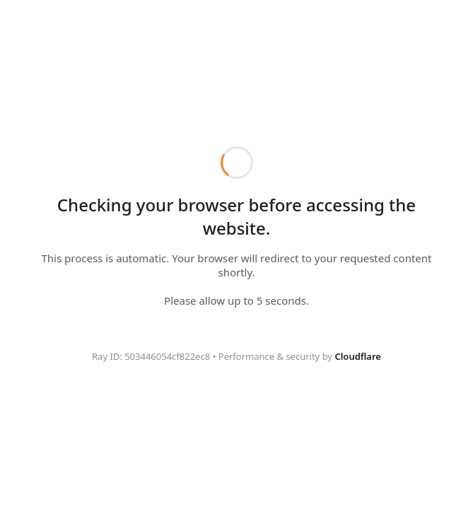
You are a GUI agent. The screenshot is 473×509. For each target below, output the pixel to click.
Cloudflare (357, 356)
